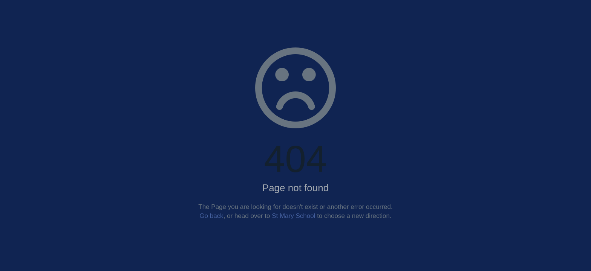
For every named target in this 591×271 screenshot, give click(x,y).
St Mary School (293, 215)
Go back (211, 215)
